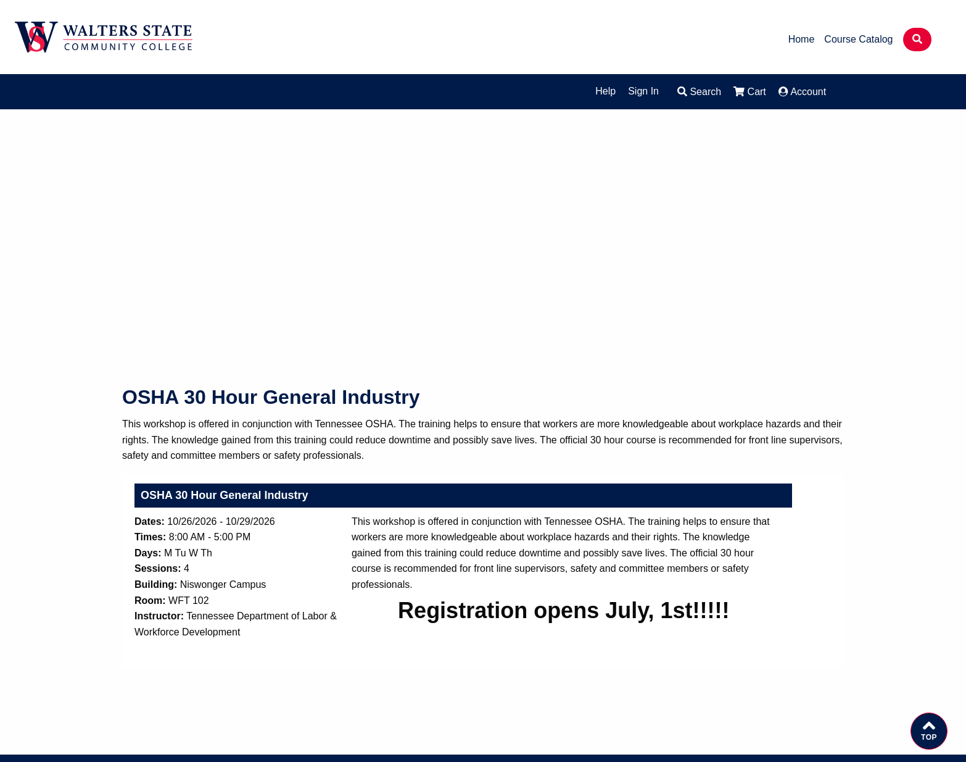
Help (605, 91)
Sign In (643, 91)
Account (802, 91)
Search (699, 91)
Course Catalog (858, 39)
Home (801, 39)
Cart (749, 91)
